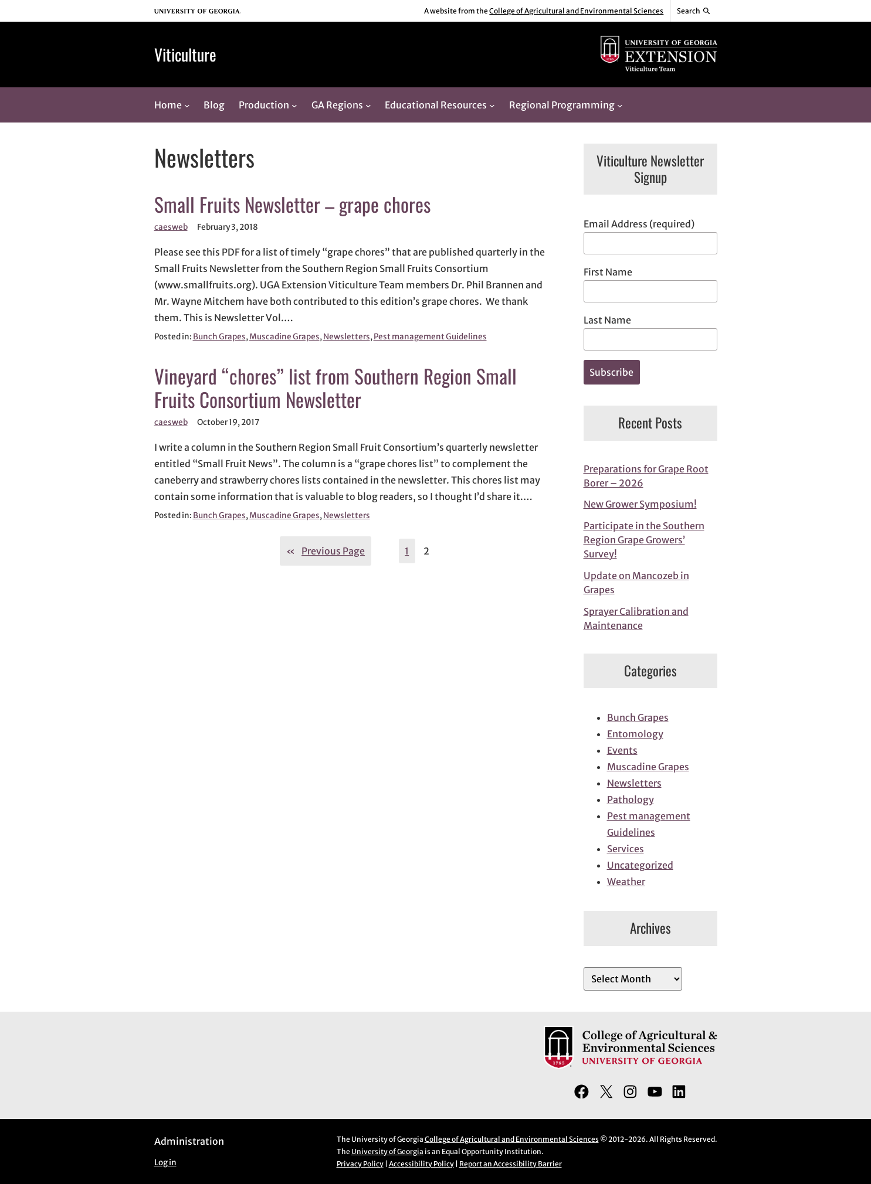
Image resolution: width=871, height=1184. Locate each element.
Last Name (607, 320)
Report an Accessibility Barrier (510, 1163)
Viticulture (185, 54)
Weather (626, 881)
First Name (608, 272)
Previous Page (325, 551)
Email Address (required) (639, 224)
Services (625, 849)
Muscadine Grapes (284, 337)
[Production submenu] (294, 105)
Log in (165, 1163)
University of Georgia (387, 1151)
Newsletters (346, 337)
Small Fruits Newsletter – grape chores (292, 204)
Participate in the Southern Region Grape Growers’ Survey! (644, 540)
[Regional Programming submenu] (620, 105)
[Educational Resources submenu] (492, 105)
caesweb (171, 227)
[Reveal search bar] (693, 11)
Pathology (630, 799)
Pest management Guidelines (430, 337)
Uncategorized (640, 865)
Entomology (635, 734)
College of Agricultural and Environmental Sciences (576, 10)
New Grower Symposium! (640, 504)
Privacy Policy (360, 1163)
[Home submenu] (187, 105)
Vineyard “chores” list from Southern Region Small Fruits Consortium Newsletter (335, 388)
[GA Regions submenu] (368, 105)
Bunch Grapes (219, 337)
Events (622, 750)
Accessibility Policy (421, 1163)
